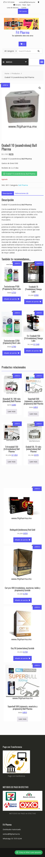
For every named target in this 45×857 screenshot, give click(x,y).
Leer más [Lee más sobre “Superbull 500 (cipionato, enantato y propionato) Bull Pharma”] (33, 414)
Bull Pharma (23, 185)
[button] (41, 61)
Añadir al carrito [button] (10, 299)
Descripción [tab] (7, 193)
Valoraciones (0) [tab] (21, 193)
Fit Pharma (22, 32)
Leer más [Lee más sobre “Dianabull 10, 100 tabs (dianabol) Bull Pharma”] (11, 411)
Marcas (7, 62)
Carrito (23, 7)
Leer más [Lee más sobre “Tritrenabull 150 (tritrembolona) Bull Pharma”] (11, 462)
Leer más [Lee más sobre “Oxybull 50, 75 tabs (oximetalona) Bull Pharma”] (33, 462)
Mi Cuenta (23, 11)
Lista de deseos (12, 7)
